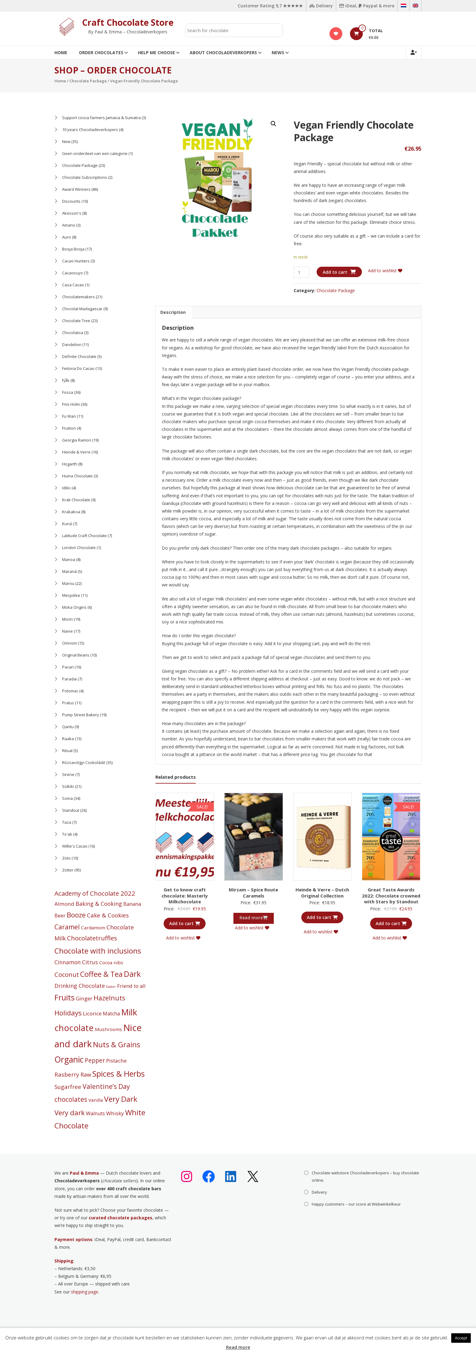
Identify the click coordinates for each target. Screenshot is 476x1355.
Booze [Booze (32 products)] (76, 915)
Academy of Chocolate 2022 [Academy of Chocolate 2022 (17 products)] (94, 893)
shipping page (84, 1292)
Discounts (71, 201)
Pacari (68, 667)
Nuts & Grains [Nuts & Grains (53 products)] (116, 1044)
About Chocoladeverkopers (223, 52)
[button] (273, 123)
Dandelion (71, 344)
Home (60, 52)
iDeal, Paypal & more (366, 6)
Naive (67, 631)
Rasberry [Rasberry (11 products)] (66, 1074)
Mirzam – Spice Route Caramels (253, 892)
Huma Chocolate (77, 476)
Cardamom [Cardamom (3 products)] (93, 927)
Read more (238, 1347)
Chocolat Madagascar (82, 308)
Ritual (67, 750)
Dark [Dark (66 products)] (132, 974)
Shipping (63, 1261)
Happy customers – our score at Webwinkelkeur (356, 1204)
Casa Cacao (73, 285)
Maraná (69, 571)
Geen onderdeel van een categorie (95, 153)
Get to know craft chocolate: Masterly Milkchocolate (185, 895)
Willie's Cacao (74, 846)
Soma (67, 798)
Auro (66, 237)
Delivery (321, 6)
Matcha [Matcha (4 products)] (111, 1013)
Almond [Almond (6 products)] (64, 903)
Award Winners (76, 189)
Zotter (67, 870)
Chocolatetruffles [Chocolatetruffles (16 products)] (92, 938)
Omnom (69, 643)
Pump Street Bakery (80, 714)
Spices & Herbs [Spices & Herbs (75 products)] (118, 1073)
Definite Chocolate (79, 356)
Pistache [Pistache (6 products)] (116, 1060)
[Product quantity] (301, 272)
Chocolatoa (72, 332)
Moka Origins (74, 607)
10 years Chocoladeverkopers (90, 129)
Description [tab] (173, 312)
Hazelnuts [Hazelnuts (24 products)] (109, 997)
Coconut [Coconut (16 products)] (66, 974)
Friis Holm (71, 404)
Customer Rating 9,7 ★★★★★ (270, 6)
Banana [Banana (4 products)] (132, 904)
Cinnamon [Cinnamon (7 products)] (67, 962)
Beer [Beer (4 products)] (59, 915)
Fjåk (65, 380)
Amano (68, 225)
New (66, 141)
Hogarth (69, 464)
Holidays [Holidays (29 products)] (68, 1012)
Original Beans (75, 655)
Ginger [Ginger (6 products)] (84, 998)
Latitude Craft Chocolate (84, 535)
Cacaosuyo (72, 273)
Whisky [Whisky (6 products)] (115, 1113)
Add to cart (335, 272)
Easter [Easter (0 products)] (111, 986)
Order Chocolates (101, 52)
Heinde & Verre (76, 452)
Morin (67, 619)
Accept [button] (461, 1338)
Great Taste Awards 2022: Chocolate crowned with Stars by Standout (391, 895)
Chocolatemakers (78, 296)
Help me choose (156, 52)
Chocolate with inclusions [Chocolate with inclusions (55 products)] (97, 951)
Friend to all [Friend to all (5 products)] (131, 985)
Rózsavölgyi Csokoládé (83, 762)
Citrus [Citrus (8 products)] (90, 962)
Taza (66, 822)
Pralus (68, 703)
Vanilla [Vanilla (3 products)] (95, 1100)
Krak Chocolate (76, 499)
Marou (68, 583)
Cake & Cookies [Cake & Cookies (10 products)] (108, 915)
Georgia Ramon (76, 440)
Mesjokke (71, 595)
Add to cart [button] (184, 923)
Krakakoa (71, 511)
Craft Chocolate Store (127, 22)
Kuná (67, 523)
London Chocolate (79, 547)
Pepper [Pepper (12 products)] (95, 1060)
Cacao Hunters (76, 261)
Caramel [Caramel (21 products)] (67, 927)
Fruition (69, 428)
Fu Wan (69, 416)
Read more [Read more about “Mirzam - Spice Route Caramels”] (254, 917)
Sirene (68, 774)
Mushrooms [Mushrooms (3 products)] (108, 1029)
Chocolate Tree (76, 320)
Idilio (66, 488)
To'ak (67, 834)
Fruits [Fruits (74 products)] (64, 997)
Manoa (68, 559)
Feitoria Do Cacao (78, 368)
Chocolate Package (88, 81)
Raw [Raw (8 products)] (85, 1074)
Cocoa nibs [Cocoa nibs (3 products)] (111, 962)
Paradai (69, 679)
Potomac (70, 691)
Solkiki (68, 786)
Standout (70, 810)
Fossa (67, 392)
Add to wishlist (385, 270)
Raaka (68, 738)
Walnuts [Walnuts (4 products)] (95, 1113)
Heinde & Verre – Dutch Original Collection (322, 892)
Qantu (68, 726)
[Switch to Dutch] (403, 6)
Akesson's (71, 213)
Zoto (66, 858)
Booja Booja (73, 249)
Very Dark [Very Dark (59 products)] (120, 1099)
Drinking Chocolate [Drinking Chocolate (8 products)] (79, 985)
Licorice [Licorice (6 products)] (92, 1013)
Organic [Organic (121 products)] (69, 1059)
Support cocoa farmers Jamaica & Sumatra (101, 117)
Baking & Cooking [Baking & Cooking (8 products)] (99, 903)
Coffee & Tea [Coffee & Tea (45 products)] (101, 974)
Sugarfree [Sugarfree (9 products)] (67, 1086)
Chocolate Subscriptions (84, 177)
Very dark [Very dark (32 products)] (69, 1112)
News (278, 52)
